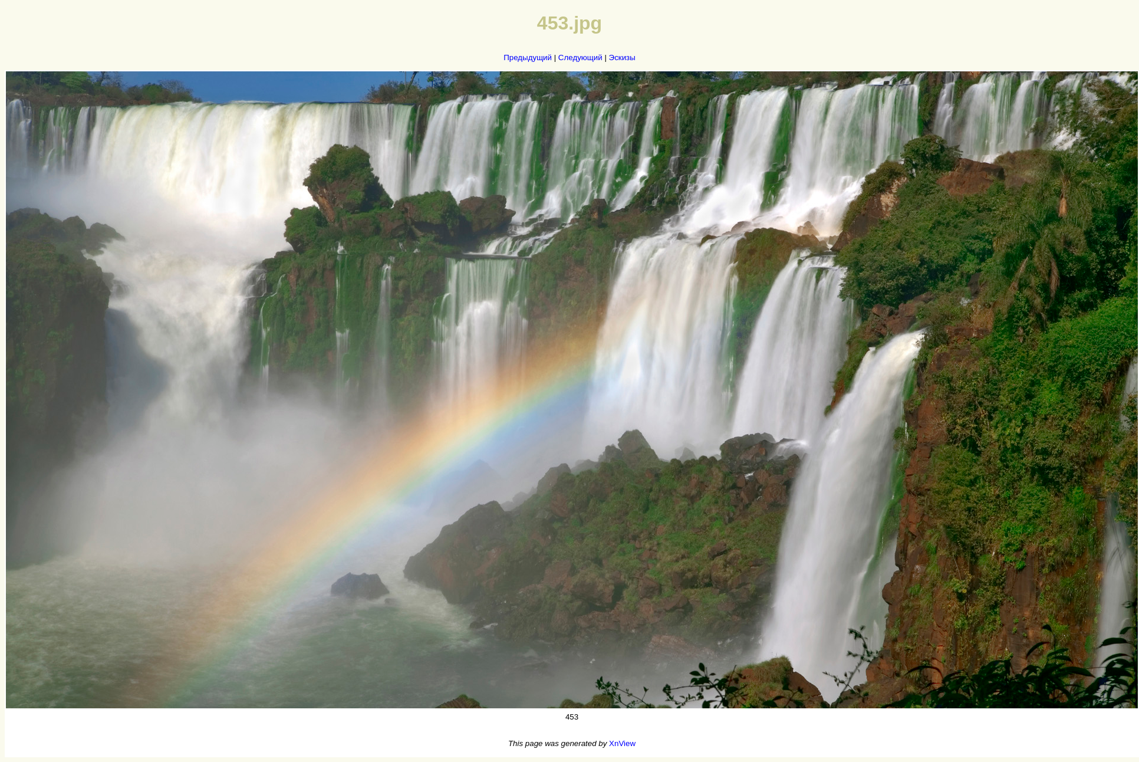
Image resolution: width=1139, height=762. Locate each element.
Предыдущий (527, 57)
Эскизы (622, 57)
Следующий (580, 57)
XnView (622, 743)
